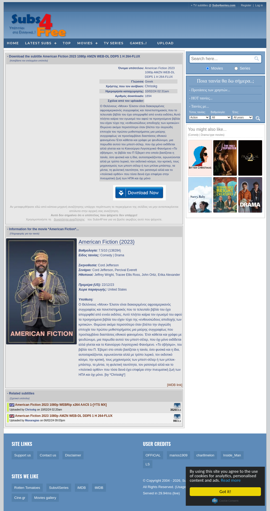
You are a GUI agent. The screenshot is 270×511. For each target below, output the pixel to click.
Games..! (138, 43)
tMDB (99, 488)
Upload (165, 43)
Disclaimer (73, 455)
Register (246, 5)
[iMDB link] (174, 385)
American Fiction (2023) (106, 242)
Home (13, 43)
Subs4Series (59, 488)
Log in (259, 5)
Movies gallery (45, 498)
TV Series (113, 43)
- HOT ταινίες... (201, 98)
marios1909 (178, 455)
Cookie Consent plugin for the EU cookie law (226, 501)
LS (148, 464)
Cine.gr (19, 498)
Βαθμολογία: (218, 112)
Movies (85, 43)
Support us (22, 455)
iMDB (82, 488)
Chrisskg (151, 86)
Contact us (48, 455)
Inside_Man (232, 455)
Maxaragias (32, 420)
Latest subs (38, 43)
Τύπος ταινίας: (197, 112)
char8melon (205, 455)
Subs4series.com (223, 5)
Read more (232, 480)
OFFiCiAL (153, 455)
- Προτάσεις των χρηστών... (209, 90)
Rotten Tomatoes (27, 488)
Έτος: (235, 112)
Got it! (226, 491)
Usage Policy (186, 487)
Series (242, 68)
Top (66, 43)
